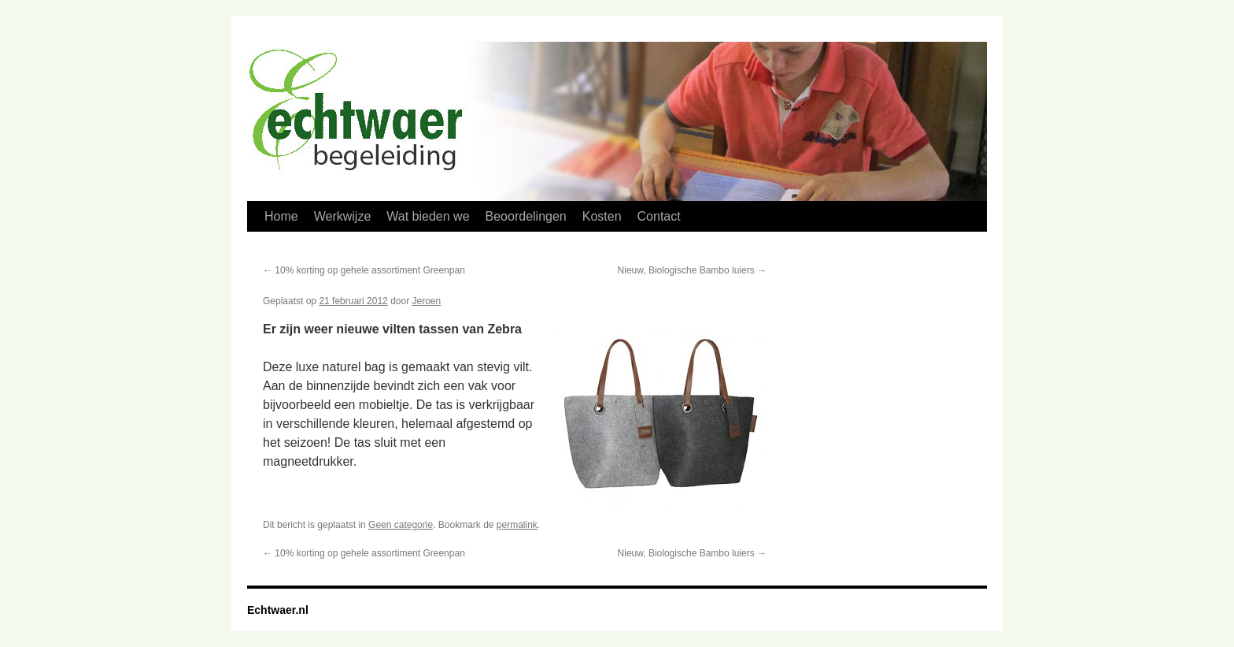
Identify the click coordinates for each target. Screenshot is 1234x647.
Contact (659, 216)
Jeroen (427, 301)
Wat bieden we (427, 216)
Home (281, 216)
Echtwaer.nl (277, 610)
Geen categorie (400, 524)
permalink (517, 524)
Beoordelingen (526, 216)
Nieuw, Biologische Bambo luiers (692, 270)
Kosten (602, 216)
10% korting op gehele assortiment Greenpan (364, 270)
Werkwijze (342, 216)
